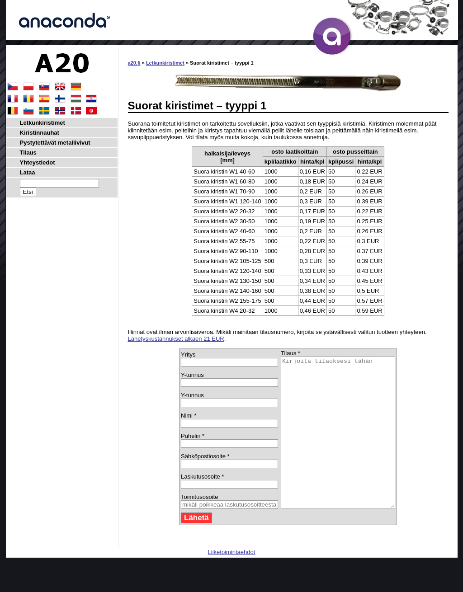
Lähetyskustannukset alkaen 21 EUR (176, 338)
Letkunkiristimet (165, 63)
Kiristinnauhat (39, 132)
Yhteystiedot (37, 162)
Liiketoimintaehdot (231, 581)
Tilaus (28, 152)
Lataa (27, 172)
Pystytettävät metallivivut (55, 142)
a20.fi (134, 63)
